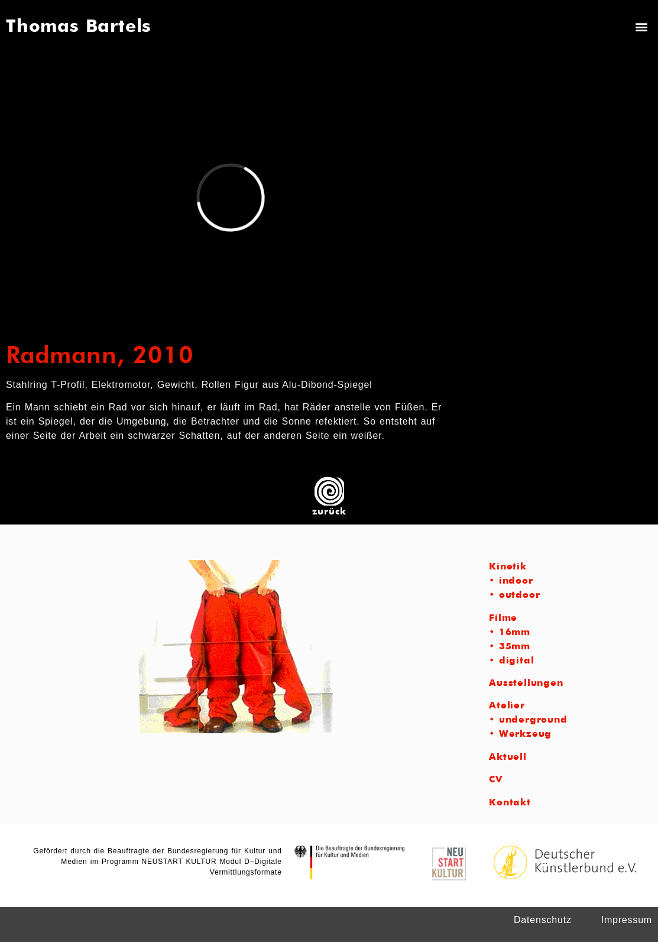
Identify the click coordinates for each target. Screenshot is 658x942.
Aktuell (508, 757)
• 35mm (509, 647)
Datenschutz (543, 920)
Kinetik (508, 567)
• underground (528, 720)
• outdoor (514, 595)
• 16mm (509, 632)
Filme (503, 618)
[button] (642, 26)
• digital (511, 661)
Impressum (626, 920)
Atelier (507, 706)
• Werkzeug (520, 734)
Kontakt (510, 803)
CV (496, 780)
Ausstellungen (526, 683)
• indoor (511, 581)
